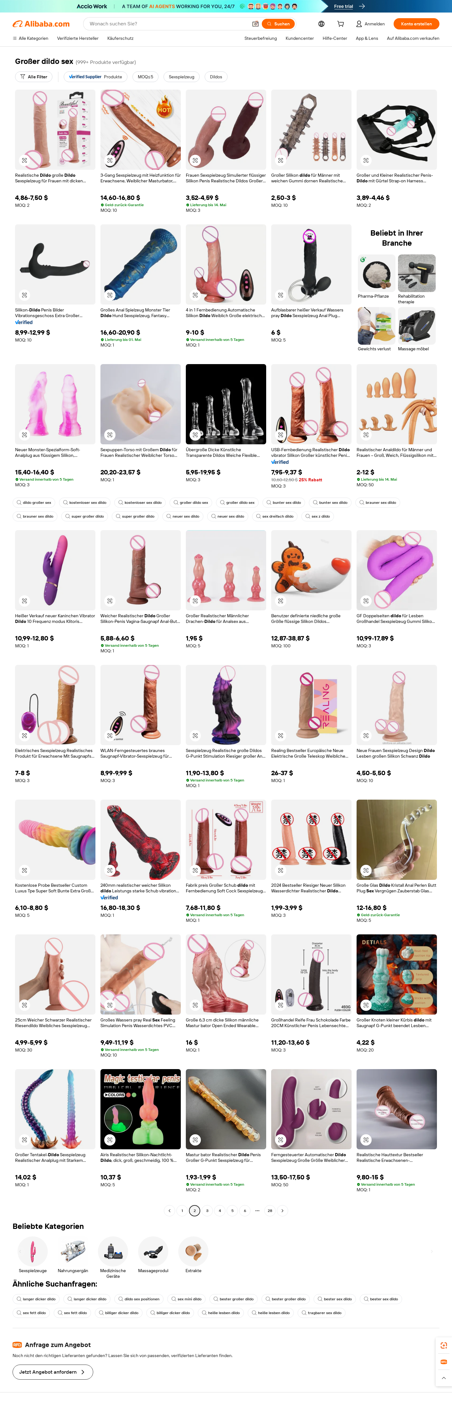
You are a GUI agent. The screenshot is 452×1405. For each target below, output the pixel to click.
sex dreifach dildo (274, 516)
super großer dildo (84, 516)
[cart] (342, 24)
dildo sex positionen (138, 1299)
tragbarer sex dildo (322, 1312)
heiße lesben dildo (221, 1312)
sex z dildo (317, 516)
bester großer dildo (233, 1299)
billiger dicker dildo (118, 1312)
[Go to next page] (282, 1210)
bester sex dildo (335, 1299)
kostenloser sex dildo (84, 502)
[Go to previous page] (169, 1210)
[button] (255, 24)
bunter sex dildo (283, 502)
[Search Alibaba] (168, 23)
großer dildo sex (191, 502)
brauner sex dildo (377, 502)
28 (270, 1211)
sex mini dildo (186, 1299)
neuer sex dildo (182, 516)
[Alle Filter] (33, 76)
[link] (444, 1345)
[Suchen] (278, 24)
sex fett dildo (31, 1312)
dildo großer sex (34, 502)
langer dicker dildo (36, 1299)
